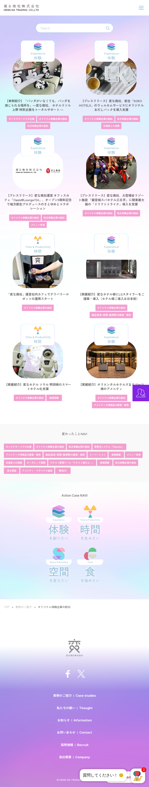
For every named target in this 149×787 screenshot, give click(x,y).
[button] (138, 776)
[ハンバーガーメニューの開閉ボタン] (141, 8)
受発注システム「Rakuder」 (109, 446)
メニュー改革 (134, 454)
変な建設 (11, 470)
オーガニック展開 (36, 462)
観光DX (63, 470)
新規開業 (116, 454)
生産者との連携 (14, 462)
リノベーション (97, 454)
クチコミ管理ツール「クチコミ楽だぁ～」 (72, 462)
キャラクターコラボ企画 (18, 446)
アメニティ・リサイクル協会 (37, 470)
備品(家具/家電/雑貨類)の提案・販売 (65, 454)
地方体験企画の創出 (79, 446)
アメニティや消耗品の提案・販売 (23, 454)
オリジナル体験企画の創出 (50, 446)
